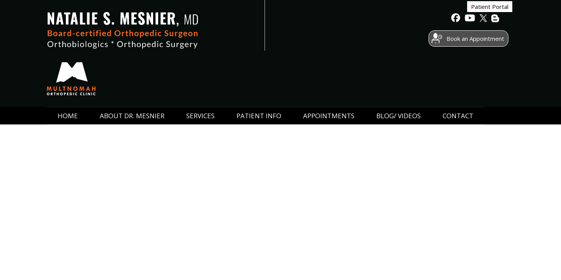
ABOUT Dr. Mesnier (132, 70)
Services (200, 70)
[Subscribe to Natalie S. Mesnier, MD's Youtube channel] (469, 20)
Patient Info (258, 70)
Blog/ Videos (398, 70)
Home (68, 70)
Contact (458, 70)
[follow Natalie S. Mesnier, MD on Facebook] (456, 20)
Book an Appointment (409, 40)
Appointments (329, 70)
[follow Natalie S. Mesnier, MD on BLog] (495, 20)
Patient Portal (423, 19)
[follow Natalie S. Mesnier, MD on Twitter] (482, 20)
